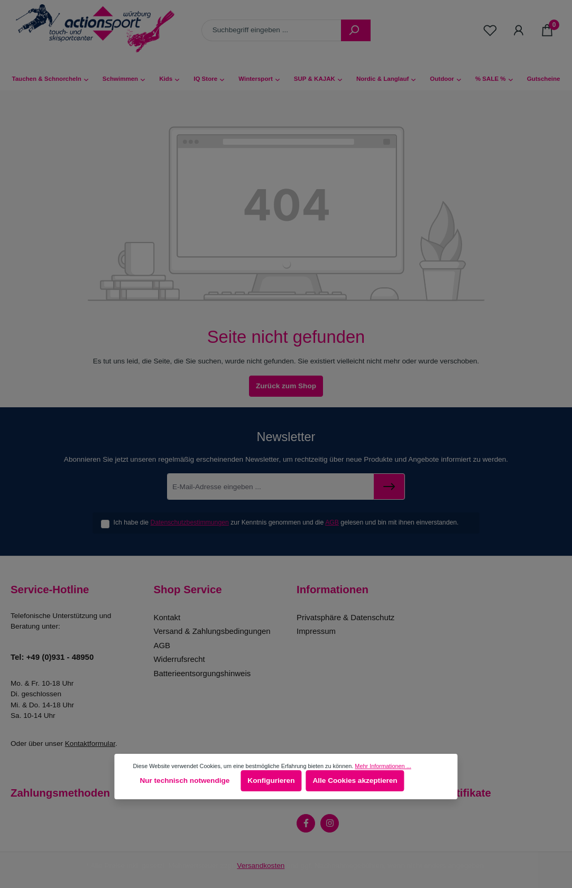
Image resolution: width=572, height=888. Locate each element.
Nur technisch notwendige (184, 780)
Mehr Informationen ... (383, 766)
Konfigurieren (270, 780)
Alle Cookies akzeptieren (354, 780)
